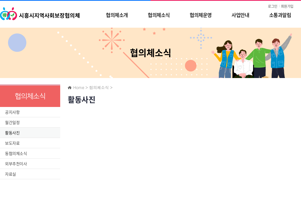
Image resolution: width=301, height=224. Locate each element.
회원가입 (287, 6)
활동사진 (12, 133)
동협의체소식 (16, 153)
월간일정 (12, 122)
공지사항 (12, 112)
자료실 (10, 174)
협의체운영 (200, 15)
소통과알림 (280, 15)
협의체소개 (117, 15)
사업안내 (240, 15)
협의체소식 (159, 15)
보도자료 (12, 143)
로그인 (272, 6)
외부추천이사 (16, 164)
